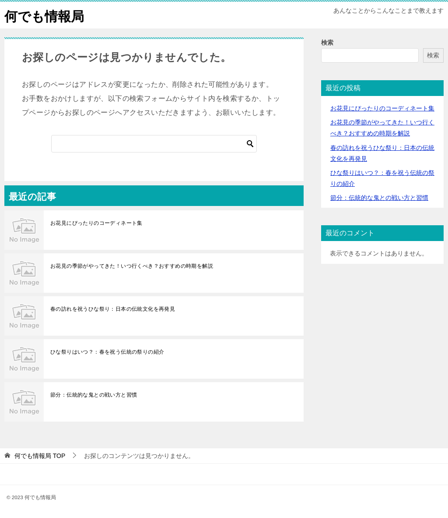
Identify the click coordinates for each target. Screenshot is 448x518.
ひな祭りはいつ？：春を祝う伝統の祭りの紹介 (107, 352)
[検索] (154, 144)
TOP (39, 455)
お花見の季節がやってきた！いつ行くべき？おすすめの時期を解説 (131, 266)
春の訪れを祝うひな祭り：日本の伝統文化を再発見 (112, 309)
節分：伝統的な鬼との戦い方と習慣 (93, 395)
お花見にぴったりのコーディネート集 (96, 223)
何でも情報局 (44, 15)
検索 (327, 42)
